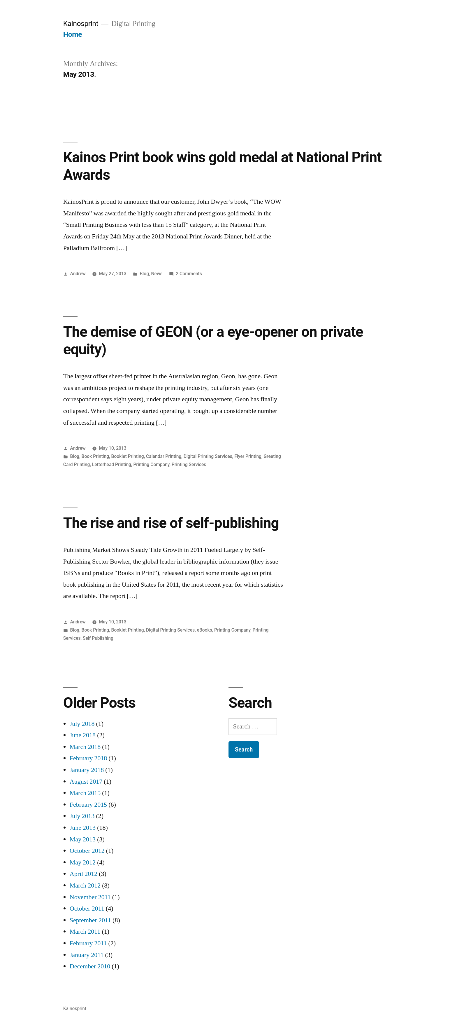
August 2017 (86, 782)
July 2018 (82, 724)
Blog (144, 273)
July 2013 (82, 816)
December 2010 (90, 966)
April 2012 (83, 874)
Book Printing (95, 456)
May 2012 (83, 862)
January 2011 (87, 955)
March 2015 (85, 793)
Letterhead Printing (111, 464)
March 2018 (85, 747)
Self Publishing (98, 638)
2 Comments (189, 273)
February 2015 (88, 805)
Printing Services (189, 464)
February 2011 (88, 943)
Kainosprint (80, 23)
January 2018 (87, 770)
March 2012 (85, 885)
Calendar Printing (163, 456)
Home (72, 34)
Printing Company (151, 464)
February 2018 (88, 758)
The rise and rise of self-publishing (171, 523)
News (156, 273)
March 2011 (85, 932)
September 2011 (90, 920)
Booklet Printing (127, 456)
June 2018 (83, 735)
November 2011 (90, 897)
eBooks (204, 630)
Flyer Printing (247, 456)
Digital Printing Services (208, 456)
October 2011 (87, 908)
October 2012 (87, 851)
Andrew (78, 273)
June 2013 (83, 828)
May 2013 (83, 839)
